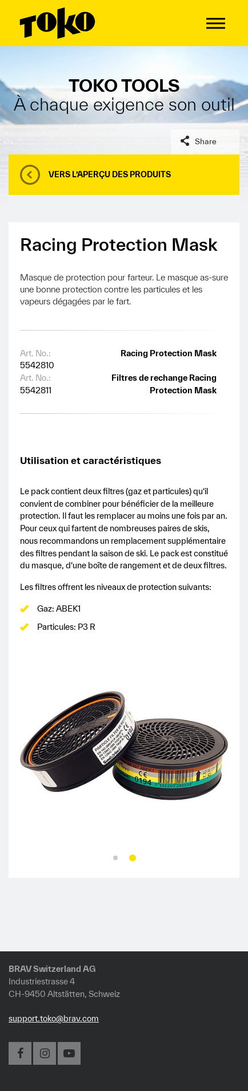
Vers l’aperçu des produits (110, 174)
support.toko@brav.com (54, 1018)
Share (206, 141)
